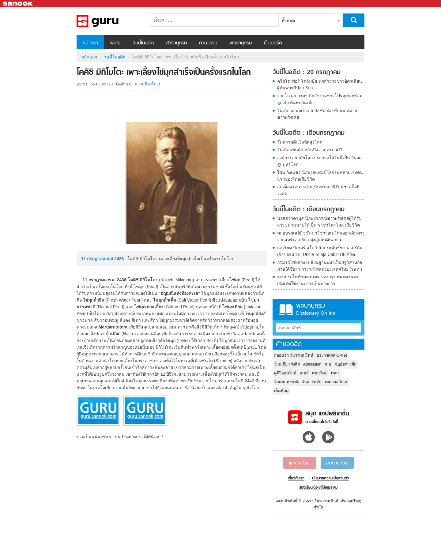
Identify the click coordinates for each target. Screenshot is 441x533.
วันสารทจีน (312, 382)
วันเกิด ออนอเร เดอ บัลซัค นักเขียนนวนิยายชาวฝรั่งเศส (317, 114)
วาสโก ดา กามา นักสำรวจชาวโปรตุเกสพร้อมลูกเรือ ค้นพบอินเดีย (319, 99)
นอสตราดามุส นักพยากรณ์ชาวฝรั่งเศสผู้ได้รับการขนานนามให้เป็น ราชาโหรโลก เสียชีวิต (319, 221)
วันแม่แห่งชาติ (286, 382)
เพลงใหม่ (320, 373)
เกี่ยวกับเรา (296, 478)
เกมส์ (304, 373)
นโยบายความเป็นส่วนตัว (330, 478)
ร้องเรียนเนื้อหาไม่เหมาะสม (318, 488)
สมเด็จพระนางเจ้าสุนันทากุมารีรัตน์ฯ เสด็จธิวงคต (318, 190)
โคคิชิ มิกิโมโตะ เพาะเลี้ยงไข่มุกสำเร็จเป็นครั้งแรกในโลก (109, 21)
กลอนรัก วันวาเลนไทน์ (293, 355)
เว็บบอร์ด (273, 43)
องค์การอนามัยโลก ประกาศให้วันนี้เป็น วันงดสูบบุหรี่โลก (319, 161)
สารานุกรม (176, 43)
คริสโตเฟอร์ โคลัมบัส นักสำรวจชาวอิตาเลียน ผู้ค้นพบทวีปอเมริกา (319, 84)
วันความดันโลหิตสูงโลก (299, 142)
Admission (312, 364)
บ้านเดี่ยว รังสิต (287, 364)
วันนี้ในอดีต (143, 43)
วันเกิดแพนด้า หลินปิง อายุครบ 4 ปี (309, 149)
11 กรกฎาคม (93, 258)
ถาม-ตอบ (208, 43)
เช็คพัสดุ (281, 390)
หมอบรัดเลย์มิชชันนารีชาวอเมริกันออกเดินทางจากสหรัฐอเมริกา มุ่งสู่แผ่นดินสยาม (320, 236)
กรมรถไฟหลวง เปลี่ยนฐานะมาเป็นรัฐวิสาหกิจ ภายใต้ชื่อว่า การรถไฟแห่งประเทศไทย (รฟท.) (319, 266)
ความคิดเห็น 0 (147, 84)
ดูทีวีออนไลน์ (285, 373)
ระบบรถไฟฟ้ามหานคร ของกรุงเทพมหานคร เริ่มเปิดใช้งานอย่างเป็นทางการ (318, 280)
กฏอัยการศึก (345, 364)
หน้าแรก (90, 43)
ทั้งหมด (288, 20)
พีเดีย (115, 43)
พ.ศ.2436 (115, 258)
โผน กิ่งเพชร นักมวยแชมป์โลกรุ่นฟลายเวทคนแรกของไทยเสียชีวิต (320, 176)
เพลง (335, 373)
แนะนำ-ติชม (299, 463)
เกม (328, 364)
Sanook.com (18, 4)
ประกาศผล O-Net (332, 355)
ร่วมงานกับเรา (337, 463)
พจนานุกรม (241, 43)
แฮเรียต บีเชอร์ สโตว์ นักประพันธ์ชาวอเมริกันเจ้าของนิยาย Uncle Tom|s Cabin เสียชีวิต (320, 251)
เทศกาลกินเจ (336, 382)
